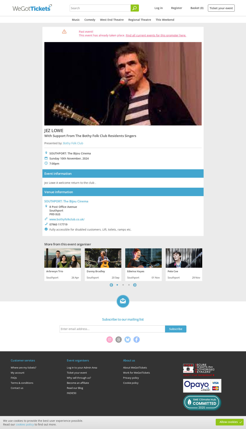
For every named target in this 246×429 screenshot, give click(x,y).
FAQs (14, 377)
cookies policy (25, 424)
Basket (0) (197, 8)
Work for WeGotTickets (136, 372)
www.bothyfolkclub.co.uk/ (66, 219)
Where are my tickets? (23, 367)
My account (17, 372)
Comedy (89, 20)
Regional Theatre (139, 20)
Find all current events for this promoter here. (156, 35)
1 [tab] (117, 285)
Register (176, 8)
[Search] (135, 8)
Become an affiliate (78, 383)
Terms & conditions (22, 383)
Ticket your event (221, 8)
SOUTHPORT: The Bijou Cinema (66, 201)
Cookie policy (131, 383)
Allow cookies (229, 422)
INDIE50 (71, 393)
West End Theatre (112, 20)
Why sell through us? (79, 377)
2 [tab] (123, 285)
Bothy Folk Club (73, 143)
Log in (159, 8)
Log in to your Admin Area (82, 367)
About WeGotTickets (135, 367)
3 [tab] (129, 285)
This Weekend (165, 20)
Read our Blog (75, 388)
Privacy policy (131, 377)
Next (135, 285)
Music (76, 20)
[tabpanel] (62, 264)
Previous (111, 285)
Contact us (17, 388)
